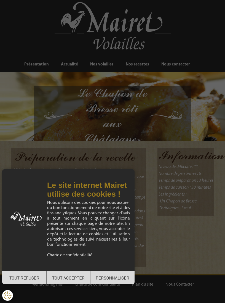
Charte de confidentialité (69, 255)
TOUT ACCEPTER (68, 277)
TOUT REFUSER (24, 277)
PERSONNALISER (112, 277)
